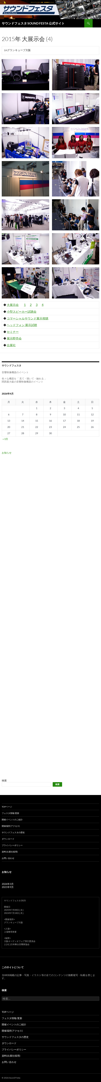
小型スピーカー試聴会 (21, 311)
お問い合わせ (8, 858)
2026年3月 (8, 883)
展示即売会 (14, 338)
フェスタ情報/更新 (10, 813)
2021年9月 (8, 887)
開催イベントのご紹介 (12, 819)
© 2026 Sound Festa (11, 1077)
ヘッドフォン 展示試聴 (22, 325)
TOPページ (7, 806)
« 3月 (5, 438)
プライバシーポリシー (12, 845)
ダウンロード (8, 839)
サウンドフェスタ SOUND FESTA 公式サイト (33, 23)
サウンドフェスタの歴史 (13, 832)
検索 (4, 780)
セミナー (13, 332)
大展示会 (13, 305)
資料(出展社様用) (10, 851)
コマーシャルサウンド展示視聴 (27, 318)
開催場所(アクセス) (11, 826)
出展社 (11, 345)
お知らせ (7, 452)
